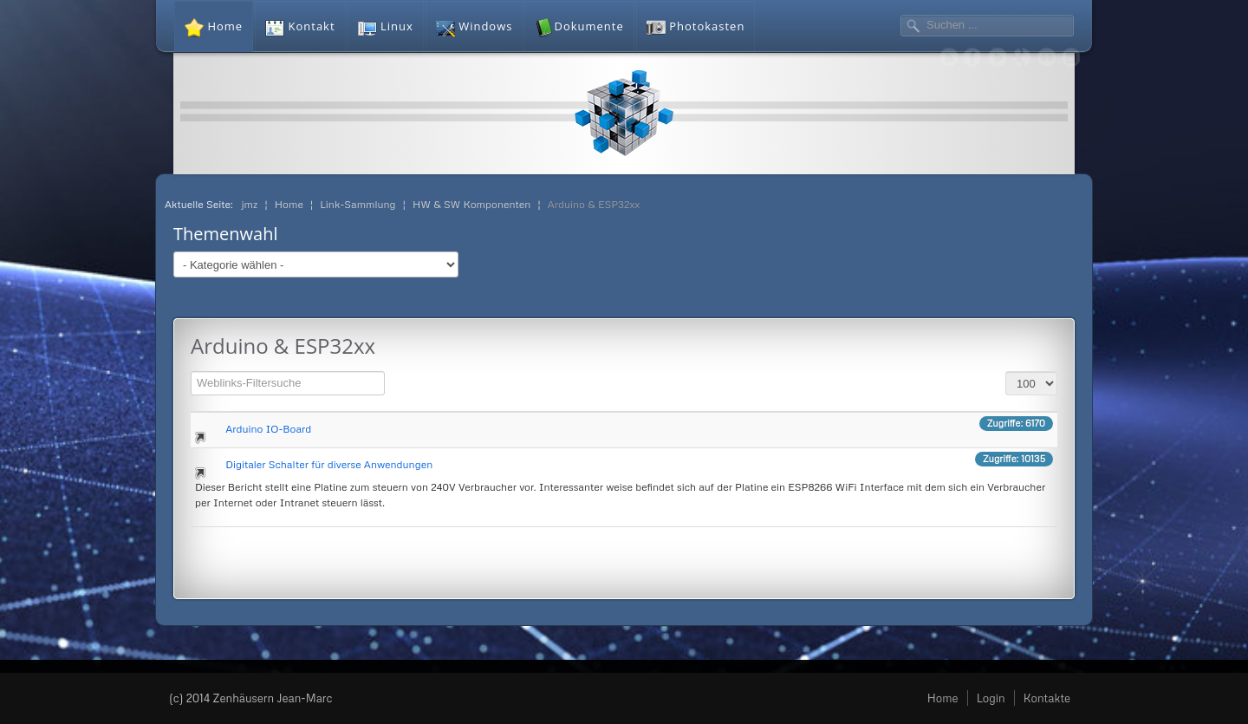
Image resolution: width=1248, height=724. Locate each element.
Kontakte (1047, 698)
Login (991, 698)
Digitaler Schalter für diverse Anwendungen (328, 464)
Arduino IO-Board (268, 428)
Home (943, 698)
